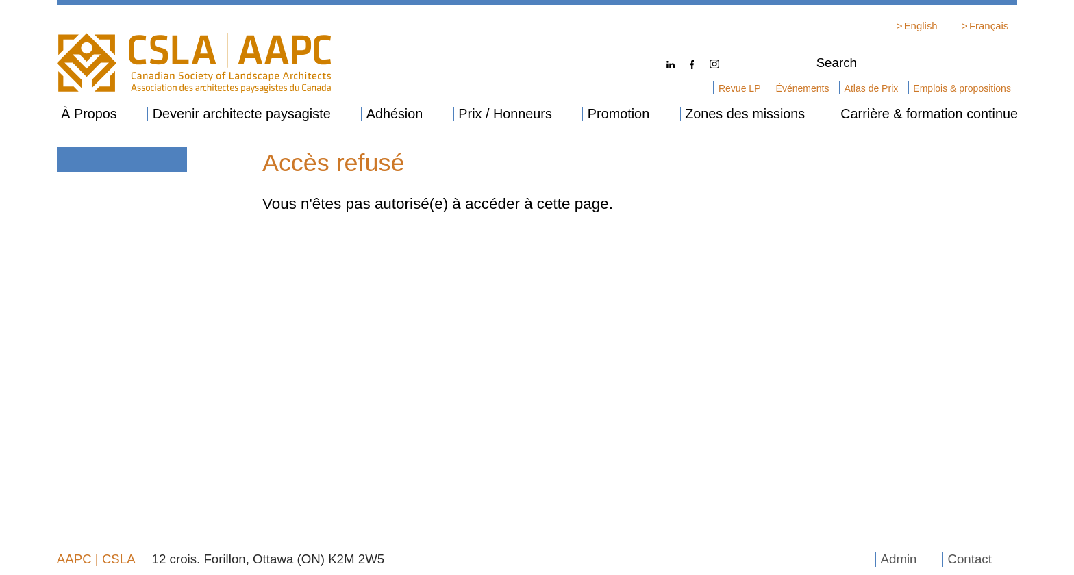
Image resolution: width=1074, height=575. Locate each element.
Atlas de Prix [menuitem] (872, 88)
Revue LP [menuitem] (740, 88)
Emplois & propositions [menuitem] (962, 88)
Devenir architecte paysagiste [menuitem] (242, 114)
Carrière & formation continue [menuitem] (929, 114)
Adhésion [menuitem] (394, 114)
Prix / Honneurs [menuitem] (505, 114)
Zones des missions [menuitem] (745, 114)
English (921, 25)
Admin (899, 559)
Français (988, 25)
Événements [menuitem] (802, 88)
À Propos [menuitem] (89, 114)
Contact (969, 559)
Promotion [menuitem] (618, 114)
